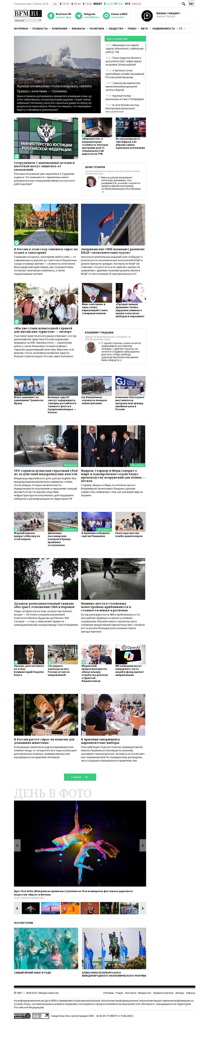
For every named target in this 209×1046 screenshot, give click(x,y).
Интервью (21, 28)
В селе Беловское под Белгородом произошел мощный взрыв (122, 108)
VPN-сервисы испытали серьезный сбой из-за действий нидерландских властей (43, 483)
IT (180, 28)
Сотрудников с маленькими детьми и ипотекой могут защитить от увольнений (40, 167)
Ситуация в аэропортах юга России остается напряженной (58, 692)
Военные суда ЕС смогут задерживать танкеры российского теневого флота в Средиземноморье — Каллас (62, 413)
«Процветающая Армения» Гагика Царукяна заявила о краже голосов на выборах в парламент (130, 318)
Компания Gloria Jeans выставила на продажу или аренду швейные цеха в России (129, 411)
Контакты (130, 1017)
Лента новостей (116, 38)
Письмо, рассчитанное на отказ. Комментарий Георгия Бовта (29, 692)
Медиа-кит (144, 1017)
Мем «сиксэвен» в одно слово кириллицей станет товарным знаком (95, 317)
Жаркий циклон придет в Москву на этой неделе (27, 553)
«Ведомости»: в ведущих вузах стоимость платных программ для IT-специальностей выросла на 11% (95, 148)
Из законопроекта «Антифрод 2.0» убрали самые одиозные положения (130, 145)
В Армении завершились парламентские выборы (104, 763)
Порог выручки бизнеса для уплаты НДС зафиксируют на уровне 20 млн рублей (124, 61)
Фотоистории (23, 947)
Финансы (78, 28)
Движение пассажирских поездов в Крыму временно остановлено (59, 556)
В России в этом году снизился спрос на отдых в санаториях (42, 251)
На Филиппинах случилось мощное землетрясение (94, 408)
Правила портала (163, 1017)
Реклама (108, 1017)
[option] (80, 868)
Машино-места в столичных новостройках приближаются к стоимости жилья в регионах (110, 624)
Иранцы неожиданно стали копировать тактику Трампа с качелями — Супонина (54, 85)
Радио (119, 1017)
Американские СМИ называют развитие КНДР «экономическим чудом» (112, 253)
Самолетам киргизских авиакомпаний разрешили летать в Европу (123, 86)
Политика (96, 28)
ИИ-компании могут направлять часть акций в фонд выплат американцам (129, 692)
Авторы (179, 1017)
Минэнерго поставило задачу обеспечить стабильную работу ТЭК (125, 48)
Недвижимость (163, 28)
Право (132, 28)
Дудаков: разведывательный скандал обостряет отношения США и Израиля (43, 624)
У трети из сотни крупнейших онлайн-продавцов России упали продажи (125, 74)
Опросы (190, 1017)
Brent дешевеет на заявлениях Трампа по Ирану (28, 408)
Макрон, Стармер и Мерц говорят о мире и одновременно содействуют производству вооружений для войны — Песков (112, 485)
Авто (144, 28)
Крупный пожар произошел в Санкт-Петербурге (125, 97)
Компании (59, 28)
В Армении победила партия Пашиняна (96, 551)
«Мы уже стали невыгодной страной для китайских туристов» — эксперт (40, 339)
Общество (116, 28)
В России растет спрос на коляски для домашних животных (45, 763)
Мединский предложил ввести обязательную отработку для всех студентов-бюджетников (95, 695)
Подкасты (40, 28)
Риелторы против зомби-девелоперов (129, 551)
